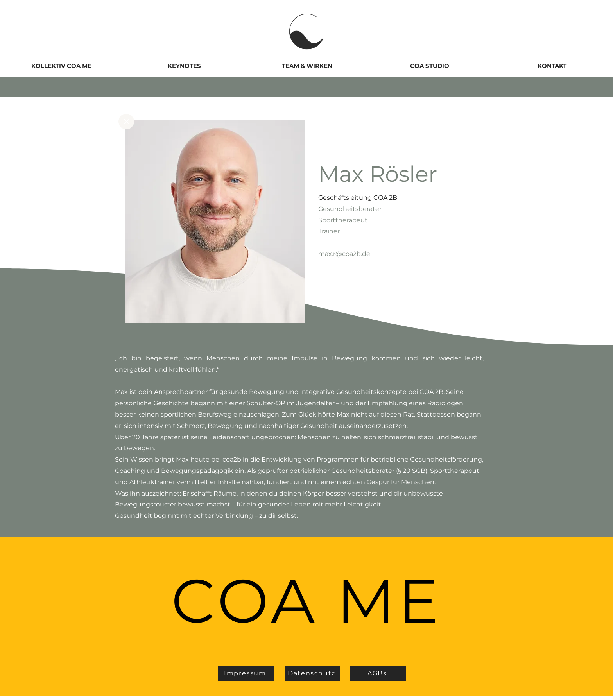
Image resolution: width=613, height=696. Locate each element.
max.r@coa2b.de (344, 254)
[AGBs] (378, 673)
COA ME (306, 601)
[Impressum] (246, 673)
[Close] (126, 121)
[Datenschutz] (312, 673)
